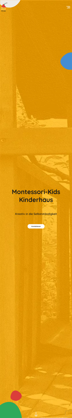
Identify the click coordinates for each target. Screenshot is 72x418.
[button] (68, 7)
